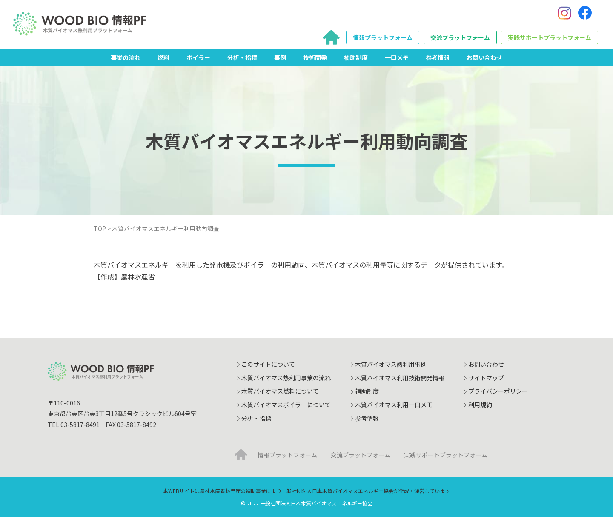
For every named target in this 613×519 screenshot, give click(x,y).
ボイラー (198, 59)
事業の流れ (125, 59)
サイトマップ (486, 379)
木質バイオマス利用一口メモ (394, 406)
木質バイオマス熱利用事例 (391, 366)
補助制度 (356, 59)
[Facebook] (584, 14)
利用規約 (480, 406)
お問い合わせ (484, 59)
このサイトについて (268, 366)
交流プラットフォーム (460, 38)
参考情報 (438, 59)
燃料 (163, 59)
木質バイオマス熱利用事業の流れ (286, 379)
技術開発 (315, 59)
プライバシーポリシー (498, 393)
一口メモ (397, 59)
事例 (280, 59)
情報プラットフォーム (382, 38)
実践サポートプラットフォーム (549, 38)
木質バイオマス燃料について (280, 393)
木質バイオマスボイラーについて (286, 406)
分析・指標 (242, 59)
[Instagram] (564, 14)
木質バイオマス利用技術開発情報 (399, 379)
